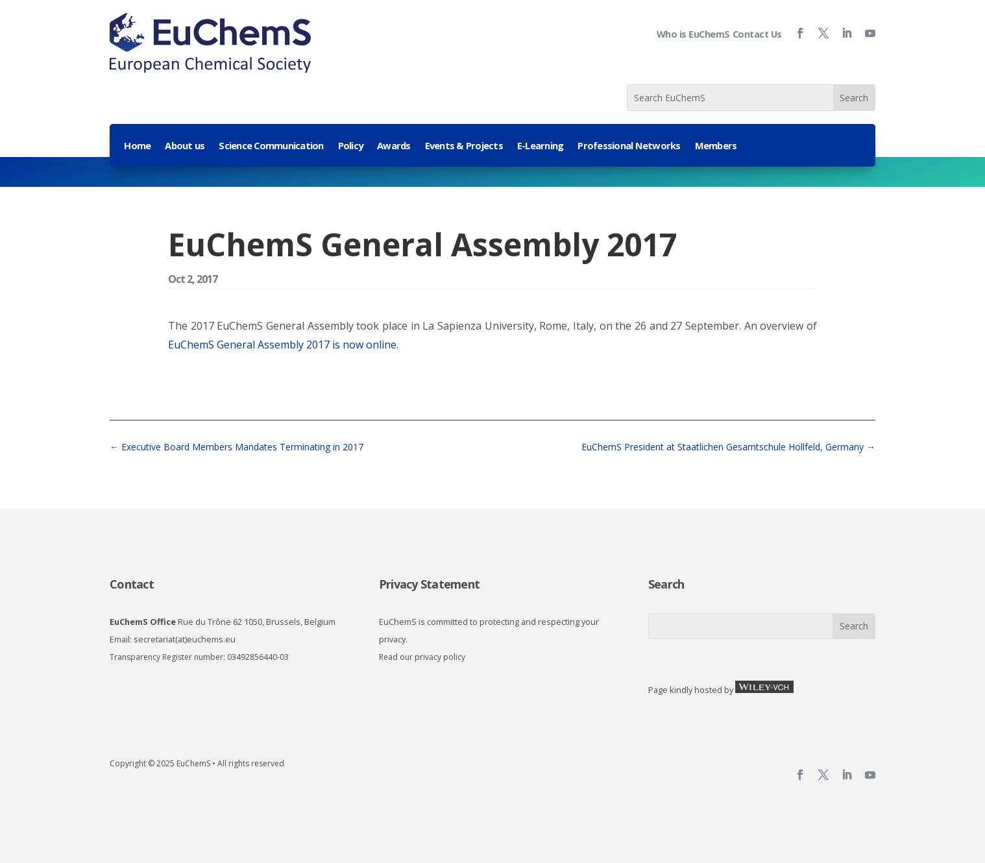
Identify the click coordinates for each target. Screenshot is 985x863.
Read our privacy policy (422, 656)
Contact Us (757, 34)
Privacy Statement (429, 584)
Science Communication (271, 146)
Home (137, 146)
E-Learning (540, 146)
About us (184, 146)
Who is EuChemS (693, 34)
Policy (350, 146)
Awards (394, 146)
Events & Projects (464, 146)
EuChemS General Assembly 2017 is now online (282, 344)
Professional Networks (629, 146)
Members (716, 146)
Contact (132, 584)
